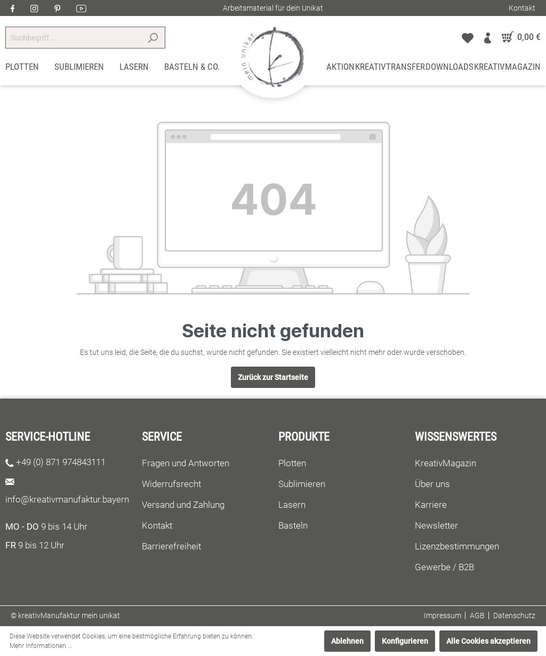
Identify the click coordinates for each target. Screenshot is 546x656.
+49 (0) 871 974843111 (61, 462)
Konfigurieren (405, 641)
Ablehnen (347, 641)
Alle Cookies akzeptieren (488, 641)
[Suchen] (152, 37)
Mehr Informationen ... (41, 646)
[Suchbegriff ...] (73, 37)
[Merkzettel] (467, 37)
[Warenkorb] (518, 37)
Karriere (431, 504)
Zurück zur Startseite (273, 377)
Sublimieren (301, 484)
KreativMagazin (445, 463)
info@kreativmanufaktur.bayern (67, 499)
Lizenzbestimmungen (457, 546)
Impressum (442, 615)
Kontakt (522, 8)
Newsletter (436, 525)
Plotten (292, 463)
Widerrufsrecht (171, 484)
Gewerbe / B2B (444, 567)
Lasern (292, 504)
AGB (477, 615)
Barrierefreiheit (171, 546)
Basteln (293, 525)
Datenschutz (514, 615)
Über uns (432, 484)
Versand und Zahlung (183, 504)
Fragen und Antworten (185, 463)
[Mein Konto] (487, 37)
